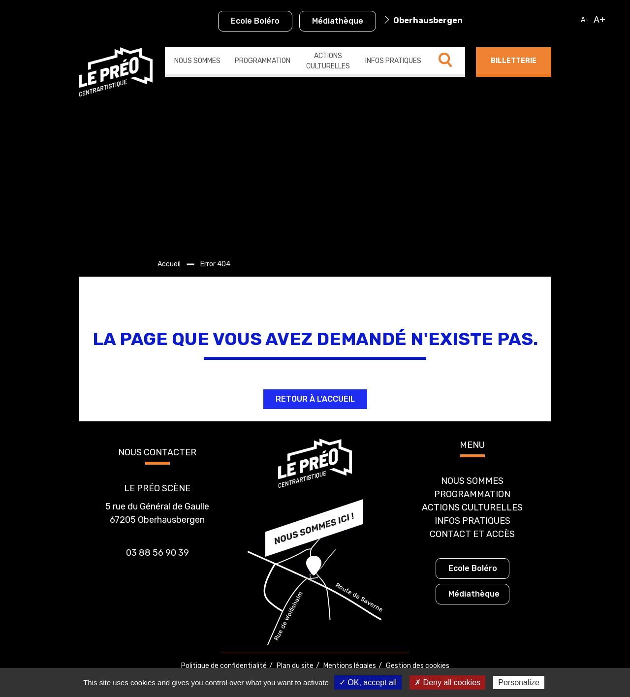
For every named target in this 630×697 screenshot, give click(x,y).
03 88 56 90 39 (157, 552)
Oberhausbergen (428, 20)
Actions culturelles (328, 61)
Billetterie (513, 61)
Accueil (169, 264)
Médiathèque (337, 21)
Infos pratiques (393, 61)
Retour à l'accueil (315, 399)
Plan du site (295, 666)
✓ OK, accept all (368, 682)
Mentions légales (349, 666)
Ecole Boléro (255, 21)
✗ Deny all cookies (447, 682)
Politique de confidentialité (224, 666)
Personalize (518, 682)
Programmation (262, 61)
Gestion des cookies (417, 666)
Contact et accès (472, 534)
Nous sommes (197, 61)
